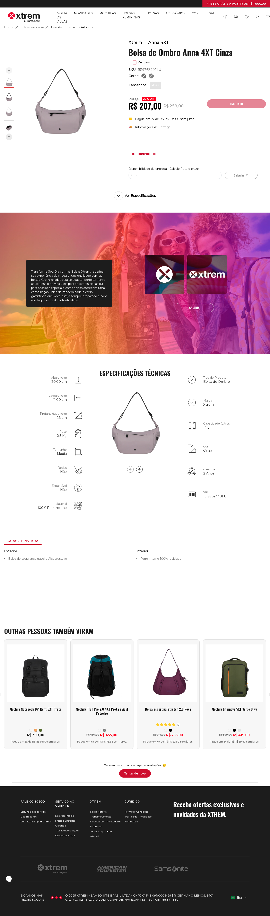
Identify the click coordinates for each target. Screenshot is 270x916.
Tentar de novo (135, 773)
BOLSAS (153, 13)
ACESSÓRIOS (175, 13)
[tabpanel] (135, 582)
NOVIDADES (83, 13)
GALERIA (194, 307)
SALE (213, 13)
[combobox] (239, 897)
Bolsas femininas (32, 27)
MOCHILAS (107, 13)
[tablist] (135, 541)
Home (8, 27)
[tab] (23, 541)
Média (155, 85)
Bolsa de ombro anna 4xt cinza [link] (72, 27)
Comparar (142, 62)
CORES (197, 13)
